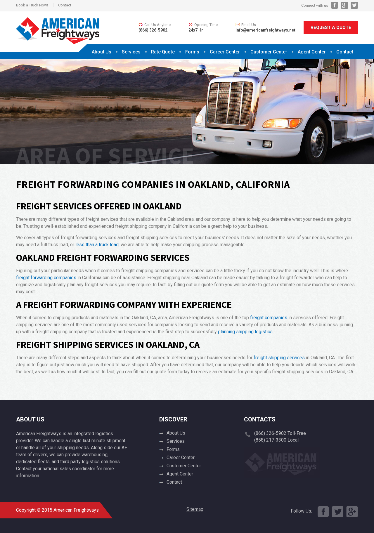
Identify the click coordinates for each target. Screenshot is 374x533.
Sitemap (194, 509)
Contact (64, 5)
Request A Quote (331, 27)
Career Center (225, 52)
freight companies (268, 317)
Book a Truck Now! (32, 5)
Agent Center (312, 52)
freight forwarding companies (46, 277)
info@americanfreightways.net (265, 30)
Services (131, 52)
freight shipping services (279, 357)
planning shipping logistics (245, 331)
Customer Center (268, 52)
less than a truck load (97, 244)
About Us (101, 52)
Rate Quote (163, 52)
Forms (192, 52)
